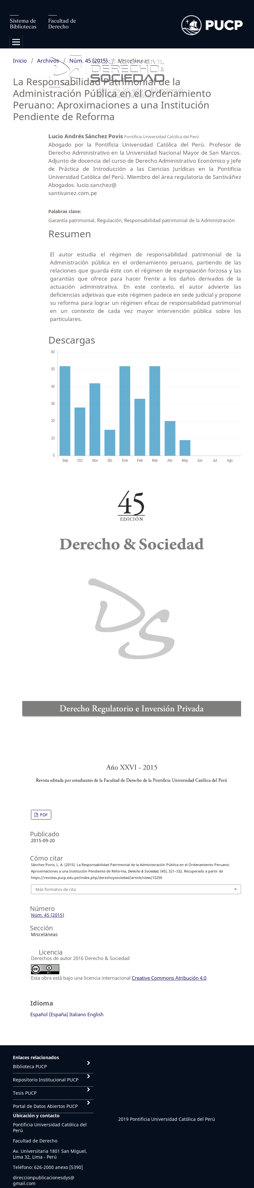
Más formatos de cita (55, 889)
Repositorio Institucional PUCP (45, 1080)
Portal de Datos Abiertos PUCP (45, 1106)
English (95, 1014)
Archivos (48, 60)
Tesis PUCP (24, 1093)
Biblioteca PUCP (30, 1066)
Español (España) (49, 1014)
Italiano (77, 1014)
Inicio (20, 60)
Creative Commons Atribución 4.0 (169, 978)
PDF (43, 815)
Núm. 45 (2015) (88, 60)
